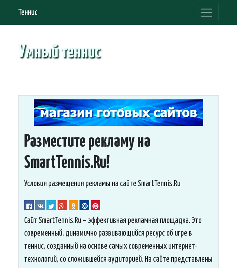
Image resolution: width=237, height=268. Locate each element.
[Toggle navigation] (206, 13)
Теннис (28, 12)
